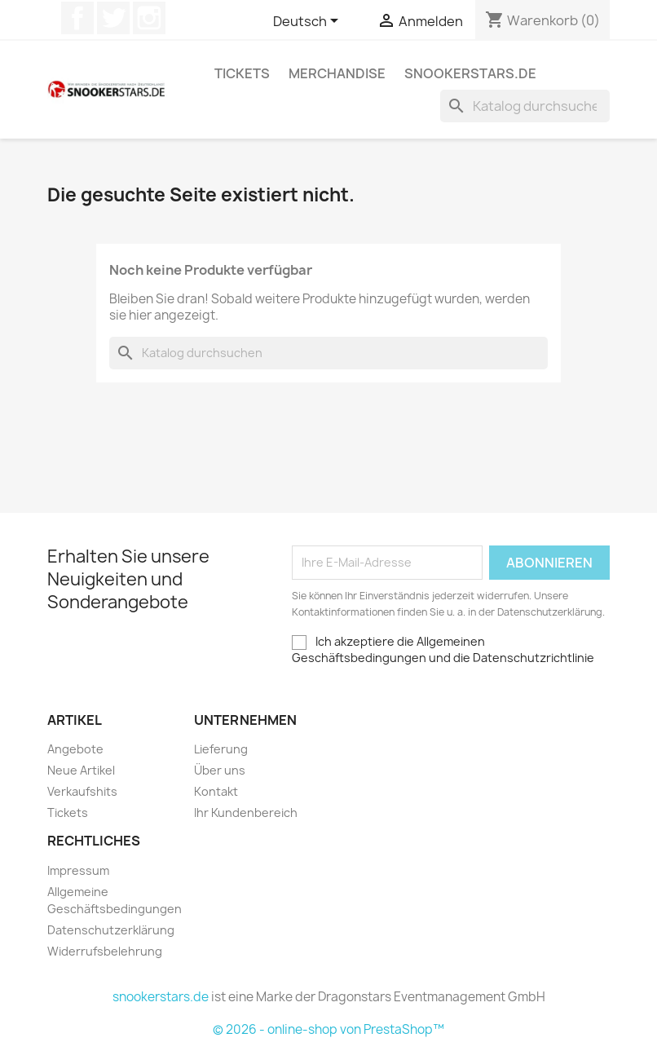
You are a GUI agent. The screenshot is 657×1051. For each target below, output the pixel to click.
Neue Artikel (81, 770)
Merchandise (337, 73)
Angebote (75, 749)
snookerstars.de (470, 73)
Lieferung (221, 749)
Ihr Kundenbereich (246, 812)
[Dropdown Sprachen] (308, 22)
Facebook (77, 18)
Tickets (242, 73)
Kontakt (216, 791)
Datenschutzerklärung (110, 930)
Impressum (78, 870)
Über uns (219, 770)
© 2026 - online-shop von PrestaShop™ (328, 1029)
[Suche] (525, 106)
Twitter (113, 18)
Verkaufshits (82, 791)
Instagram (149, 18)
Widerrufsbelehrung (104, 951)
